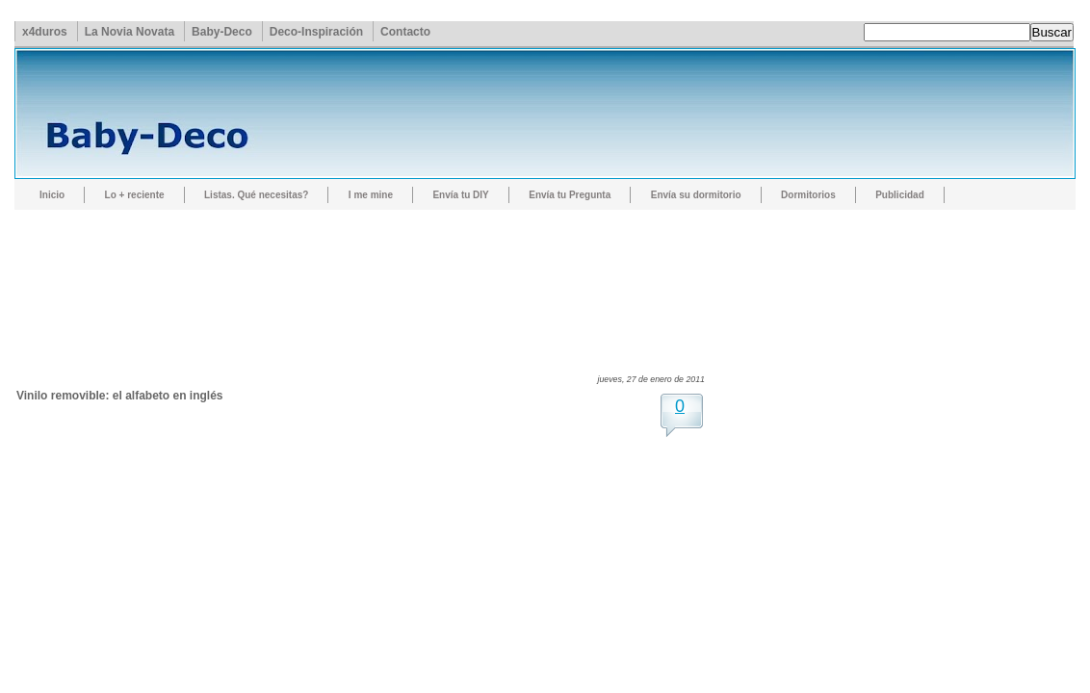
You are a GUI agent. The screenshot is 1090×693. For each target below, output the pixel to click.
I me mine (371, 195)
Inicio (52, 195)
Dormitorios (808, 195)
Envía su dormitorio (696, 195)
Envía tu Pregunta (569, 195)
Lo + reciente (135, 195)
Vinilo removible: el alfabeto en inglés (119, 395)
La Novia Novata (129, 31)
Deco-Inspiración (316, 31)
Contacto (405, 31)
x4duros (44, 31)
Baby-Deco (222, 31)
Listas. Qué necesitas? (256, 195)
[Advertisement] (366, 274)
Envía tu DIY (460, 195)
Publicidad (899, 195)
